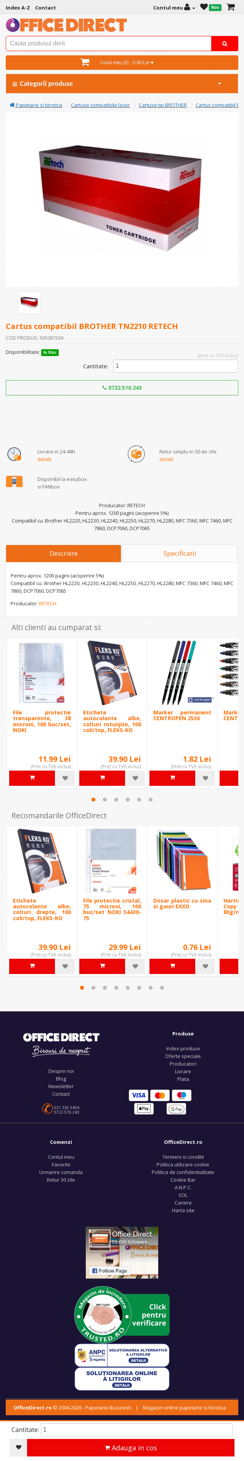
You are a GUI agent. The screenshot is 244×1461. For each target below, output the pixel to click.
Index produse (183, 1048)
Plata (183, 1079)
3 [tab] (116, 799)
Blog (61, 1078)
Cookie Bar (183, 1179)
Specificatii (180, 553)
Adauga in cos (131, 1447)
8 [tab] (162, 987)
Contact (61, 1093)
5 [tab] (139, 799)
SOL (183, 1195)
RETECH (47, 603)
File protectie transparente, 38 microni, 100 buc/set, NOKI (42, 721)
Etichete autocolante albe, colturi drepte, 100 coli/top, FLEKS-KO (42, 909)
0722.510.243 (122, 387)
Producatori (183, 1063)
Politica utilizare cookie (183, 1164)
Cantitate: (95, 366)
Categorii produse (117, 83)
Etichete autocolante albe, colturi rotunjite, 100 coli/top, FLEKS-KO (112, 721)
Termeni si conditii (183, 1156)
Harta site (183, 1210)
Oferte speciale (183, 1056)
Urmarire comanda (61, 1172)
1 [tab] (93, 799)
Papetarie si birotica (36, 105)
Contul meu (61, 1156)
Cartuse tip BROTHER (163, 105)
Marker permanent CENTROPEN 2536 (182, 715)
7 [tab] (150, 987)
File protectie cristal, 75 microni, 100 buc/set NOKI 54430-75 (112, 909)
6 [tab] (150, 799)
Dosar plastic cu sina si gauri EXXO (182, 903)
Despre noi (61, 1071)
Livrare (183, 1071)
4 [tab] (127, 799)
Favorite (61, 1164)
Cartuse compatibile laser (100, 105)
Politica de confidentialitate (183, 1172)
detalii (44, 459)
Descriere (64, 553)
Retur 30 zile (61, 1179)
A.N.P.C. (183, 1187)
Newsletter (61, 1086)
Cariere (183, 1202)
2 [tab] (104, 799)
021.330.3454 (66, 1107)
